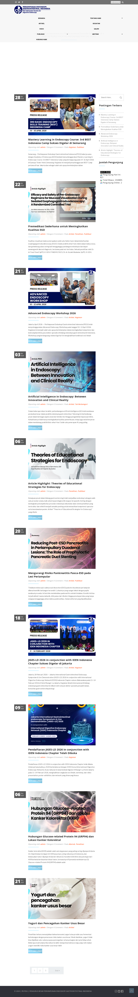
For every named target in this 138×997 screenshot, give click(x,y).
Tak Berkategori (81, 404)
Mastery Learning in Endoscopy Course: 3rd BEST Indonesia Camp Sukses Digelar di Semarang (59, 141)
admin (42, 147)
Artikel (71, 234)
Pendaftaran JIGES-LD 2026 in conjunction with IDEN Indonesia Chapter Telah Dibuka (58, 751)
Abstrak (72, 844)
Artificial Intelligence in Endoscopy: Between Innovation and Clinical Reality (57, 398)
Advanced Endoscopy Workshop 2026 (52, 313)
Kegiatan (72, 147)
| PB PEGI (24, 991)
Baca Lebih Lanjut (35, 171)
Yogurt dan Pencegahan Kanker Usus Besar (56, 923)
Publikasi (80, 147)
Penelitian (79, 234)
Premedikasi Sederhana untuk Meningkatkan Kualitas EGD (112, 128)
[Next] (58, 970)
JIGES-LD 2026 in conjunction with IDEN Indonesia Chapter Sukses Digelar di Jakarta (60, 661)
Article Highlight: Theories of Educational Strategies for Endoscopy (55, 485)
